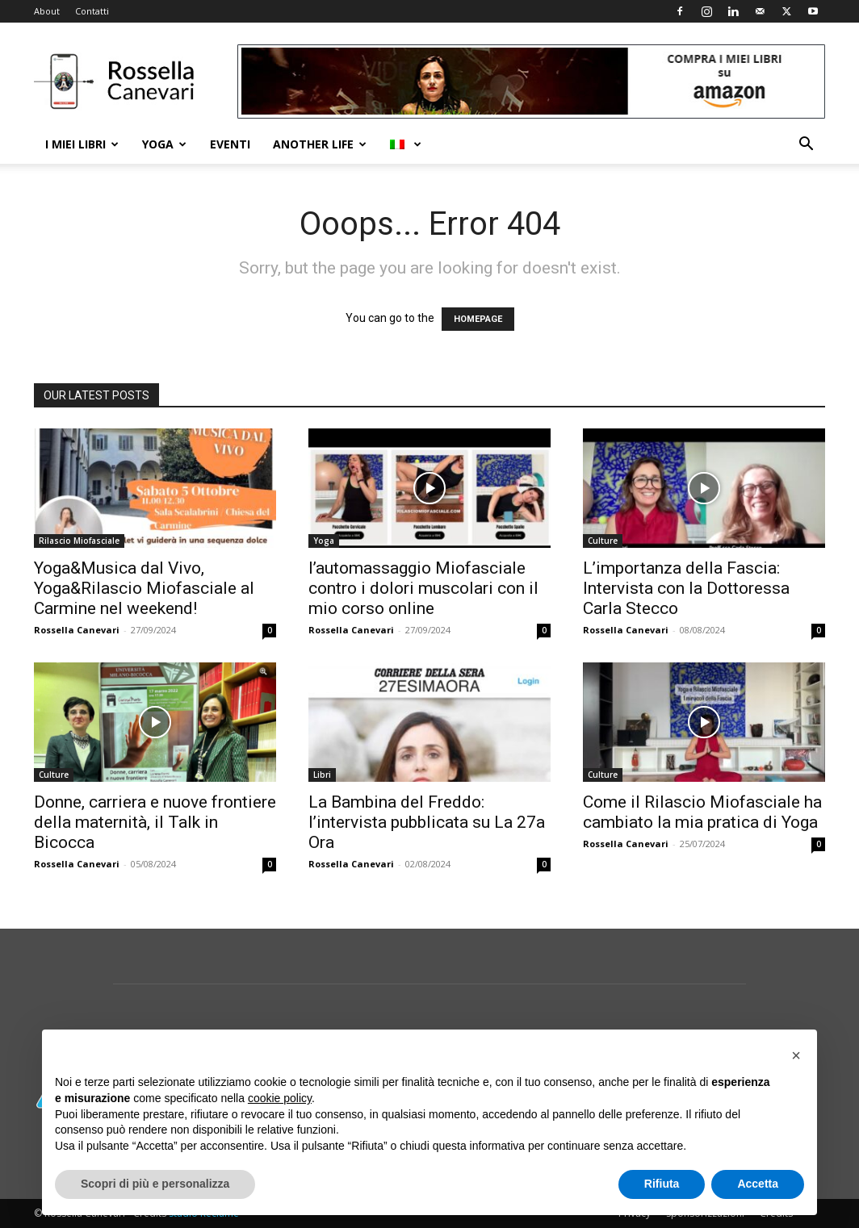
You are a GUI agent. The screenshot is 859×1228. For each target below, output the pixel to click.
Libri (322, 774)
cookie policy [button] (280, 1098)
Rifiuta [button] (662, 1183)
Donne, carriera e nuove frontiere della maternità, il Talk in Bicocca (155, 822)
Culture (603, 540)
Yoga (164, 144)
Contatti (92, 11)
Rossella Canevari (76, 630)
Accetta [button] (757, 1183)
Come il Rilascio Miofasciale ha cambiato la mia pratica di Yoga (702, 812)
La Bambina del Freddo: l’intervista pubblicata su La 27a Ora (426, 822)
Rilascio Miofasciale (79, 540)
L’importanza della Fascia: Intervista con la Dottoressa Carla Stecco (686, 588)
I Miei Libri (82, 144)
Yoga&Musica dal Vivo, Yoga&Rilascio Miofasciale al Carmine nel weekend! (144, 588)
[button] (805, 145)
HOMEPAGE (478, 319)
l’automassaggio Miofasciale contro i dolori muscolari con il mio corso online (423, 588)
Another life (320, 144)
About (47, 11)
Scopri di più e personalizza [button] (155, 1183)
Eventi (230, 144)
